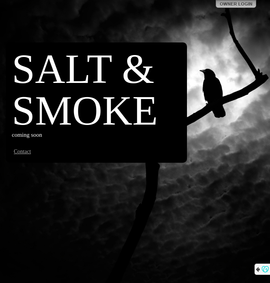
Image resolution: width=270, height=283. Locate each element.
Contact (22, 151)
